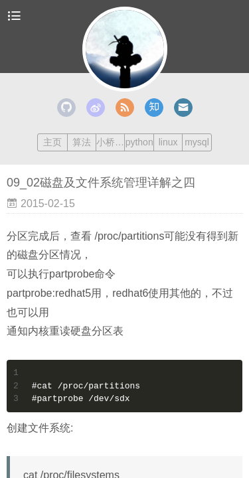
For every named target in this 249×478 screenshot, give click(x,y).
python (139, 142)
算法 (81, 142)
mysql (197, 142)
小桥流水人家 (110, 142)
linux (168, 142)
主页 (52, 142)
